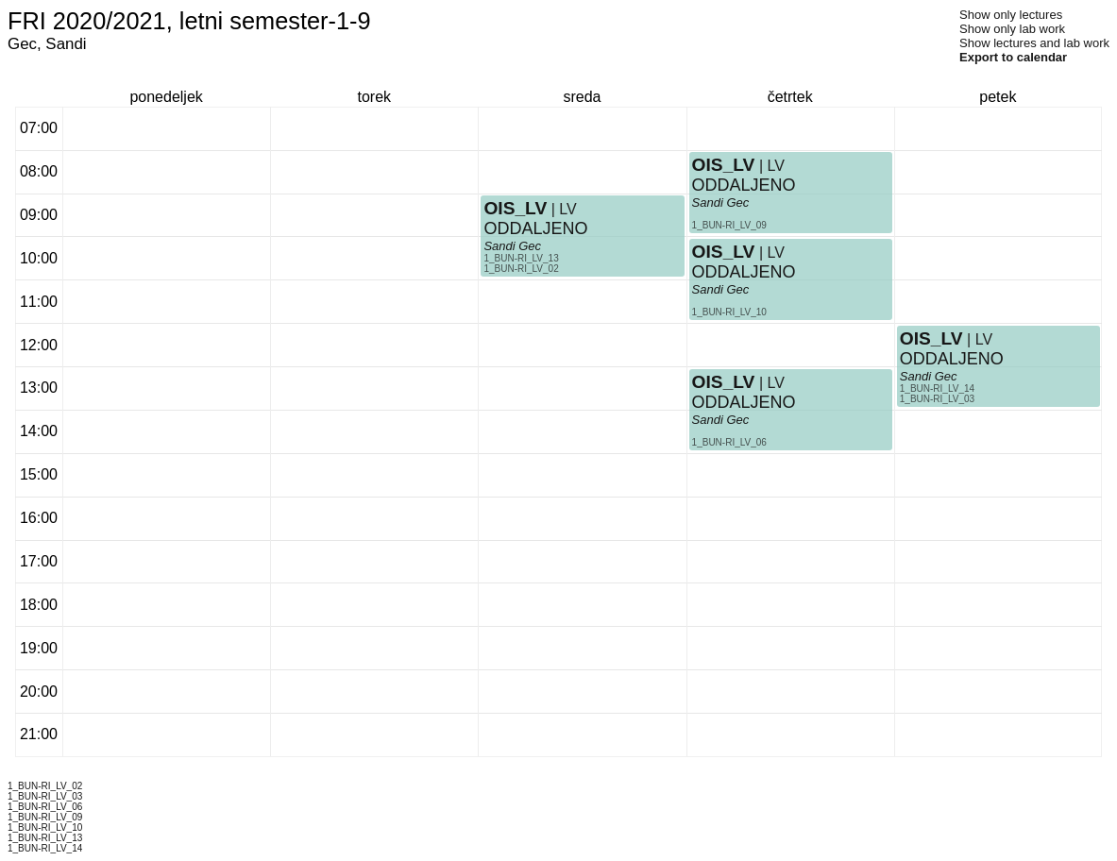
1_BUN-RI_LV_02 (520, 268)
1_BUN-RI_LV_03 (937, 399)
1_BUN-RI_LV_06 (729, 442)
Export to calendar (1013, 57)
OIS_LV (515, 208)
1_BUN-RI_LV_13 (520, 258)
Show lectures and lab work (1034, 43)
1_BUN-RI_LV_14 (937, 388)
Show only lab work (1012, 29)
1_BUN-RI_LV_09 (729, 225)
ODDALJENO (535, 228)
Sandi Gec (512, 246)
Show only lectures (1010, 15)
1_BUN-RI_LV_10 (729, 312)
